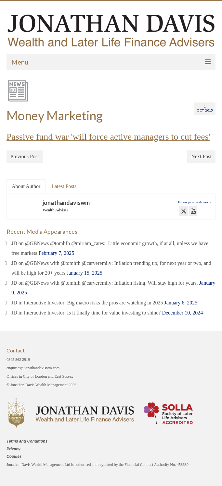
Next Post (201, 156)
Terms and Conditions (27, 441)
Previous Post (24, 156)
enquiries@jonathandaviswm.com (33, 368)
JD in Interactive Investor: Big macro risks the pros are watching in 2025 (87, 302)
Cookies (14, 456)
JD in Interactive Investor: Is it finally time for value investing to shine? (86, 312)
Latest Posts (63, 186)
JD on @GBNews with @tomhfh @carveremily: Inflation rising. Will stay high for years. (104, 283)
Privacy (13, 449)
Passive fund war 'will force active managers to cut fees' (108, 137)
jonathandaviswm (66, 202)
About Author (26, 186)
